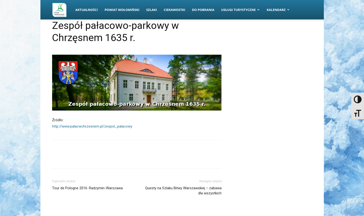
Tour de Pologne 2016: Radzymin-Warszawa (87, 188)
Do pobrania (203, 10)
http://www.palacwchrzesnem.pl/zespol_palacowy (92, 126)
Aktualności (86, 10)
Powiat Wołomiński (121, 10)
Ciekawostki (174, 10)
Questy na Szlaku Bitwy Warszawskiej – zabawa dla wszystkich (183, 190)
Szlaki (151, 10)
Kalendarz (278, 10)
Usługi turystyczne (240, 10)
